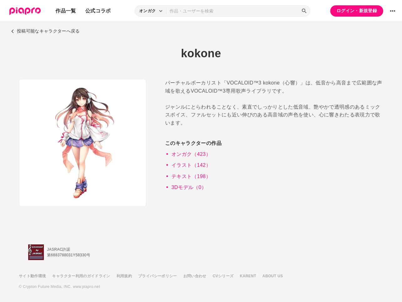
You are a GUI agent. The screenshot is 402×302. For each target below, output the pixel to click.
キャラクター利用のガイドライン (81, 276)
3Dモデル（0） (188, 187)
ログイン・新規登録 (357, 10)
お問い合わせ (194, 276)
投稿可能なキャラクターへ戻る (45, 30)
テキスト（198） (191, 176)
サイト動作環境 (32, 276)
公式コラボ (98, 10)
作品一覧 (65, 10)
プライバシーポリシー (157, 276)
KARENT (248, 276)
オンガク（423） (191, 154)
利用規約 (124, 276)
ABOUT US (273, 276)
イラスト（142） (191, 165)
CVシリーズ (223, 276)
